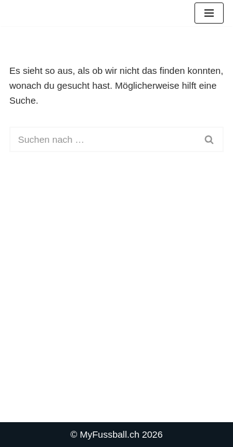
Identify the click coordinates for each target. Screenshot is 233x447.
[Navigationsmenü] (209, 13)
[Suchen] (102, 139)
